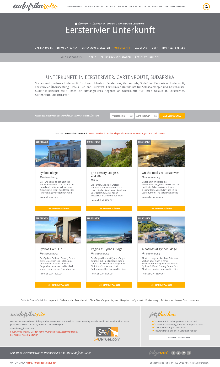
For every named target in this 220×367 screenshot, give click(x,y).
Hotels (111, 7)
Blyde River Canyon (99, 300)
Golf (155, 48)
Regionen (74, 7)
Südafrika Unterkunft (103, 24)
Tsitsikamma (167, 300)
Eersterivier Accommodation (24, 335)
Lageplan (141, 48)
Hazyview (125, 300)
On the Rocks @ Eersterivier (160, 173)
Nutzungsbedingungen (45, 362)
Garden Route (37, 331)
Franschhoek (81, 300)
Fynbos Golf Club (51, 249)
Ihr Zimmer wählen (58, 208)
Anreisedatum (131, 116)
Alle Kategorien (72, 57)
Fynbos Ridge (49, 173)
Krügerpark (137, 300)
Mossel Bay (181, 300)
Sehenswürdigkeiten (96, 48)
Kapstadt (53, 300)
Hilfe (29, 362)
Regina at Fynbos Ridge (106, 249)
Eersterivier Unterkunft (76, 133)
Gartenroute (44, 48)
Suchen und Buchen (179, 337)
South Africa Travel (19, 331)
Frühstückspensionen (116, 57)
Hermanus (194, 300)
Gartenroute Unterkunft (132, 24)
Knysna (114, 300)
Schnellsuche (94, 7)
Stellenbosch (66, 300)
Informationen (174, 7)
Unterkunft (127, 7)
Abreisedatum (155, 116)
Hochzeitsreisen (150, 7)
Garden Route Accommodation (61, 331)
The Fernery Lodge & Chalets (105, 174)
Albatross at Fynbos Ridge (159, 249)
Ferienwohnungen (147, 57)
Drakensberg (152, 300)
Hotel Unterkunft (97, 133)
